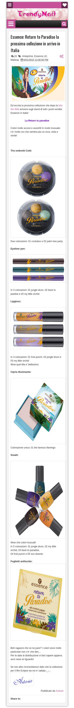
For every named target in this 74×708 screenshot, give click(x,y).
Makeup (15, 60)
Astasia (59, 691)
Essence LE (40, 56)
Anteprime (27, 56)
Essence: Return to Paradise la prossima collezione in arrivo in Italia (35, 43)
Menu (10, 5)
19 (15, 56)
